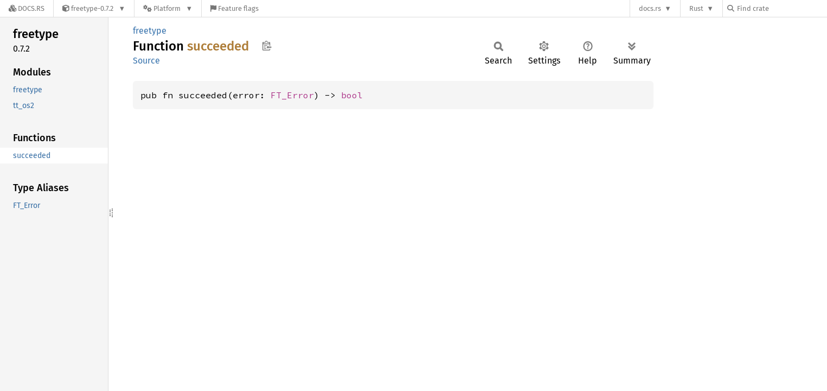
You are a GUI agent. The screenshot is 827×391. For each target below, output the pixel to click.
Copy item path (266, 45)
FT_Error (292, 95)
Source (146, 60)
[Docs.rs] (26, 8)
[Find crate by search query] (781, 8)
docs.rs (650, 8)
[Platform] (167, 8)
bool (352, 95)
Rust (696, 8)
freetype (149, 31)
